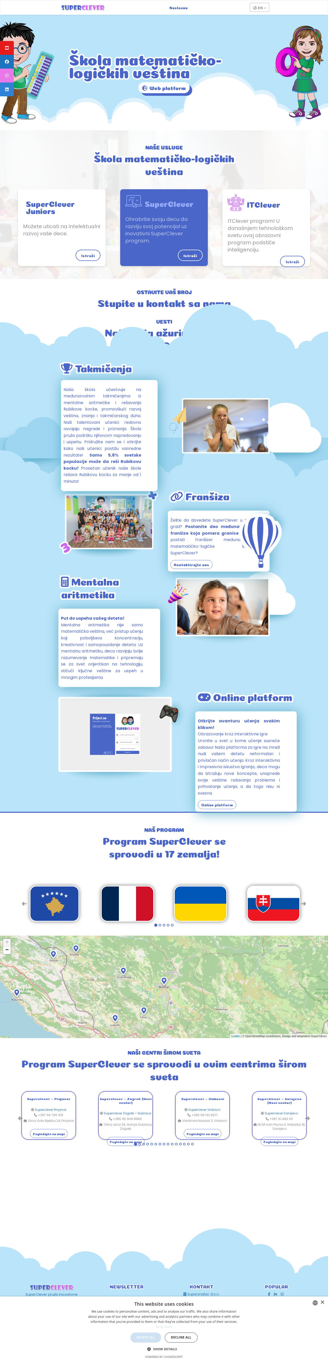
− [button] (7, 950)
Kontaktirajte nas (191, 564)
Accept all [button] (145, 1337)
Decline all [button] (181, 1337)
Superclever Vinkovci (204, 1109)
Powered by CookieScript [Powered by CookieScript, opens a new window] (164, 1357)
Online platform (217, 805)
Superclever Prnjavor (50, 1109)
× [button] (322, 1302)
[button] (164, 1348)
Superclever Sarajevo (281, 1113)
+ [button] (7, 942)
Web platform (164, 88)
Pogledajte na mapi (49, 1133)
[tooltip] (7, 48)
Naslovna (178, 7)
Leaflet (235, 1036)
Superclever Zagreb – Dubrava (127, 1113)
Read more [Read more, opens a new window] (164, 1327)
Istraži (88, 255)
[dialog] (164, 1328)
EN (259, 8)
